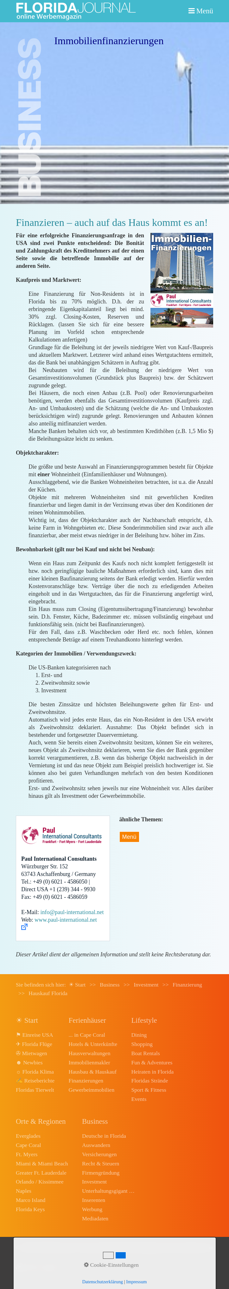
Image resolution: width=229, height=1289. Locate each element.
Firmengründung (100, 1173)
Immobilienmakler (89, 1062)
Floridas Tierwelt (35, 1090)
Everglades (28, 1136)
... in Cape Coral (87, 1035)
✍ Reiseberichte (35, 1080)
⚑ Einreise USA (34, 1035)
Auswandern (96, 1145)
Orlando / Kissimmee (40, 1181)
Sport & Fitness (148, 1090)
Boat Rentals (145, 1053)
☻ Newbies (29, 1062)
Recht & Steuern (100, 1163)
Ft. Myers (26, 1154)
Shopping (141, 1044)
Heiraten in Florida (152, 1072)
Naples (23, 1191)
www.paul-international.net (66, 920)
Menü (204, 11)
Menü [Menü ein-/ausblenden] (129, 837)
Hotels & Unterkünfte (93, 1044)
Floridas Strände (149, 1080)
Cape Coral (28, 1145)
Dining (139, 1035)
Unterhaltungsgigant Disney (109, 1191)
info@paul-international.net (72, 912)
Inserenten (93, 1200)
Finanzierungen (86, 1080)
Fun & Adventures (151, 1062)
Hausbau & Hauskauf (93, 1072)
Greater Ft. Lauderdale (41, 1173)
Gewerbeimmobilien (92, 1090)
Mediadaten (95, 1218)
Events (138, 1099)
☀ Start (77, 984)
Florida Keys (30, 1209)
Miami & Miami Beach (42, 1163)
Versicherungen (99, 1154)
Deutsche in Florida (104, 1136)
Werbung (92, 1209)
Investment (94, 1181)
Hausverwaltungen (90, 1053)
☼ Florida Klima (35, 1072)
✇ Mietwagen (31, 1053)
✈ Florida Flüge (34, 1044)
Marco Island (30, 1200)
